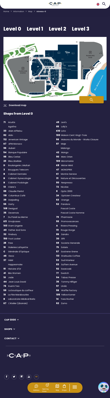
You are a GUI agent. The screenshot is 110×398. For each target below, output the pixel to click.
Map (57, 387)
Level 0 (12, 28)
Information (18, 11)
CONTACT (10, 338)
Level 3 (80, 28)
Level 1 (35, 28)
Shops (64, 387)
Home (6, 11)
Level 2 (57, 28)
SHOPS (8, 329)
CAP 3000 (10, 319)
